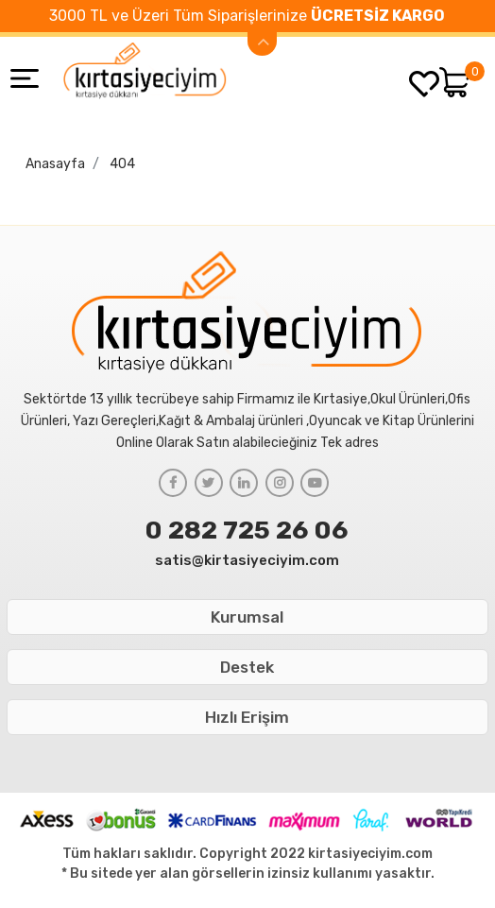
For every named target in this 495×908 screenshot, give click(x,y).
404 (122, 164)
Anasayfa (55, 164)
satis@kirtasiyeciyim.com (247, 560)
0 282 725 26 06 (247, 530)
